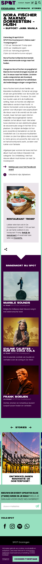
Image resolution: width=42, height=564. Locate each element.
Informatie (23, 8)
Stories (36, 8)
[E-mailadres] (21, 506)
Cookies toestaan (25, 559)
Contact (21, 3)
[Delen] (5, 249)
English (27, 3)
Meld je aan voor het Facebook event (22, 168)
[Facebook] (5, 526)
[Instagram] (12, 527)
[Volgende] (30, 427)
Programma (8, 8)
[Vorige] (11, 427)
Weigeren (5, 559)
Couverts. (18, 238)
